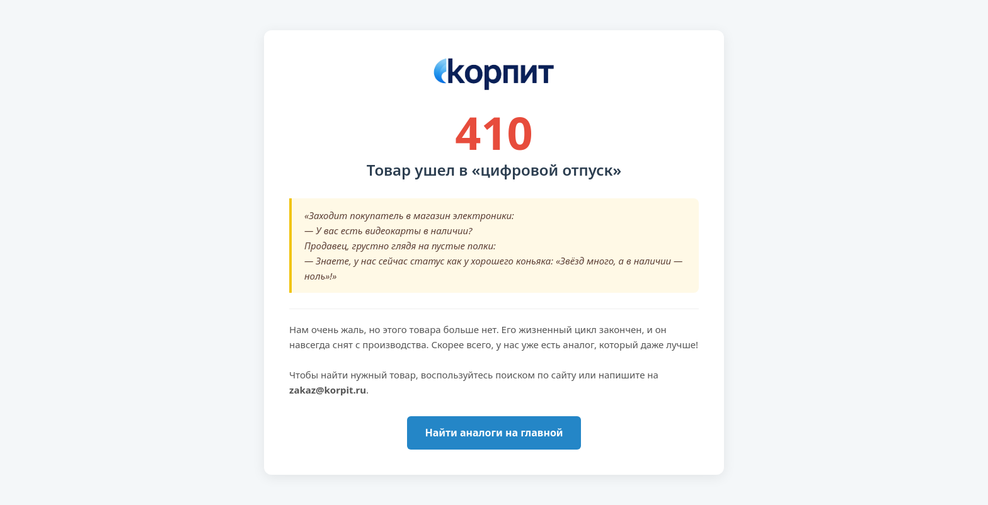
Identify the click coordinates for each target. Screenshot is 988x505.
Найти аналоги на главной (494, 433)
